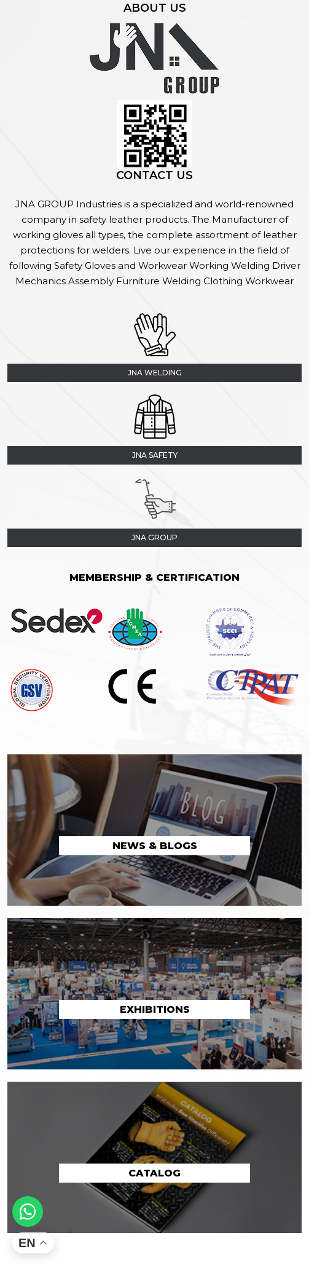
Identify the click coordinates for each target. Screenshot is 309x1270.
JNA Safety (155, 455)
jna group (154, 537)
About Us (154, 8)
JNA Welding (155, 372)
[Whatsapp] (27, 1211)
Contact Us (154, 175)
